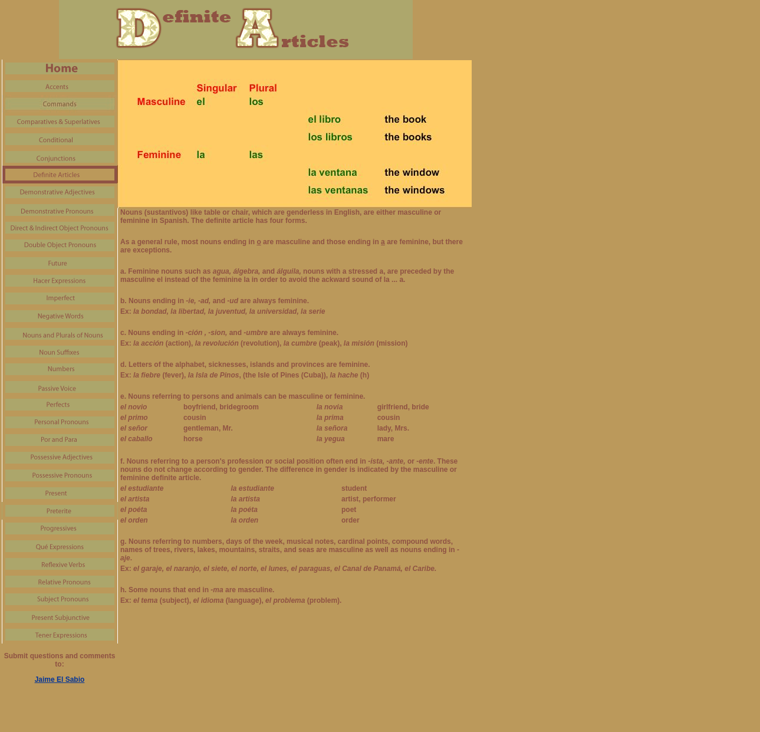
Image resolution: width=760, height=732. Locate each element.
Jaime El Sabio (60, 679)
